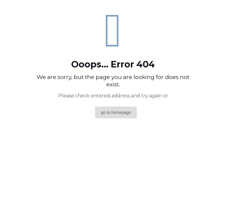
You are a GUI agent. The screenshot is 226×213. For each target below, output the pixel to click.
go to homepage (116, 112)
